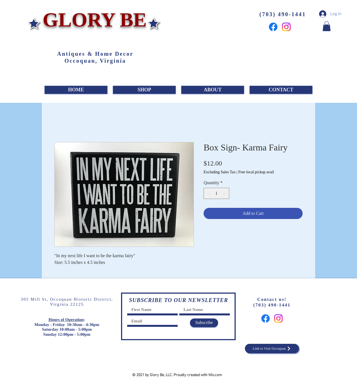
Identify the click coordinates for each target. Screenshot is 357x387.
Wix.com (215, 375)
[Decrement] (208, 193)
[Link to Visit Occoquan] (272, 348)
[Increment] (224, 193)
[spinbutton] (216, 193)
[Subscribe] (204, 322)
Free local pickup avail (256, 172)
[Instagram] (286, 27)
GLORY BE (92, 20)
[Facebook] (273, 27)
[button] (326, 26)
